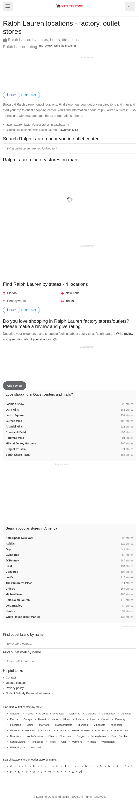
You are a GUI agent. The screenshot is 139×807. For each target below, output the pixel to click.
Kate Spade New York (19, 537)
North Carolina (34, 736)
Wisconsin (36, 747)
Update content (16, 682)
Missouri (14, 730)
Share (11, 95)
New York (72, 293)
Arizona (43, 713)
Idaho (54, 719)
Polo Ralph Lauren (18, 600)
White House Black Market (23, 616)
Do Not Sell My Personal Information (29, 693)
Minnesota (99, 724)
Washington (108, 741)
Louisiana (15, 724)
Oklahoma (65, 736)
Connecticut (108, 713)
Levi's (9, 577)
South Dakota (18, 741)
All (81, 771)
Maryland (44, 724)
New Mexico (121, 730)
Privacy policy (15, 688)
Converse (12, 571)
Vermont (77, 741)
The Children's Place (19, 583)
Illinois (66, 719)
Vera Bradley (14, 605)
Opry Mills (12, 409)
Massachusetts (63, 724)
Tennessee (37, 741)
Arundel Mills (14, 426)
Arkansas (58, 713)
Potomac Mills (15, 437)
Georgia (28, 719)
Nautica (11, 611)
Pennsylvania (16, 301)
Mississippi (117, 724)
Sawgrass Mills (68, 129)
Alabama (15, 713)
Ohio (51, 736)
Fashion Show (15, 404)
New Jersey (101, 730)
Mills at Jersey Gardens (21, 443)
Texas (70, 301)
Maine (30, 724)
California (75, 713)
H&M (9, 566)
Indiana (80, 719)
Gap (8, 549)
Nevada (61, 730)
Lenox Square (15, 415)
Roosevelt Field (16, 432)
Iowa (92, 719)
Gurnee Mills (14, 420)
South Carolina (119, 736)
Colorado (91, 713)
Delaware (126, 713)
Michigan (83, 724)
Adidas (10, 543)
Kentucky (120, 719)
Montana (30, 730)
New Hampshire (80, 730)
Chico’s (10, 588)
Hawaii (42, 719)
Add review (14, 385)
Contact (11, 677)
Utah (64, 741)
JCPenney (12, 560)
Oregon (81, 736)
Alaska (29, 713)
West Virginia (17, 747)
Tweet (30, 95)
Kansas (105, 719)
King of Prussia (16, 449)
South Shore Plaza (18, 454)
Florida (12, 293)
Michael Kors (14, 594)
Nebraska (46, 730)
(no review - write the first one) (57, 45)
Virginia (91, 741)
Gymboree (12, 554)
